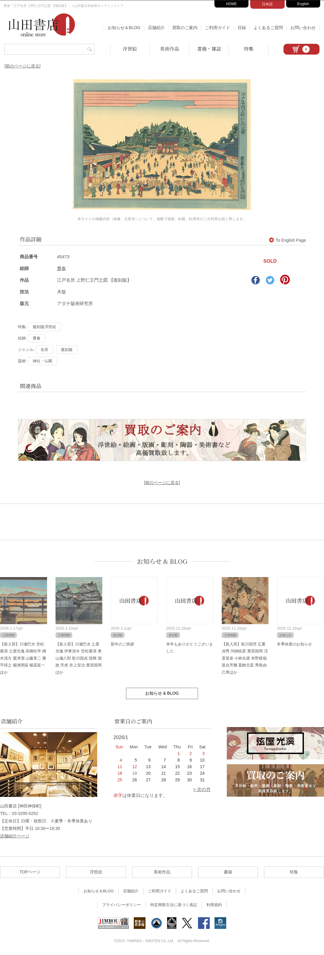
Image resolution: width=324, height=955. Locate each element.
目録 (242, 27)
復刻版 (67, 349)
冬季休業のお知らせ (294, 644)
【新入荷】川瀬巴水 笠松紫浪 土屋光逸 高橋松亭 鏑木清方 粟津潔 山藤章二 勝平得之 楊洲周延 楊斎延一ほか (23, 658)
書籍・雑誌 (209, 48)
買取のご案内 (184, 27)
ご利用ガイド (217, 27)
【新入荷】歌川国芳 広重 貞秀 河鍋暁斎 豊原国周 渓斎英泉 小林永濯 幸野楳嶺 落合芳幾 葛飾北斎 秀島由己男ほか (245, 658)
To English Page (287, 240)
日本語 (267, 4)
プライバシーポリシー (121, 905)
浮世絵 (130, 48)
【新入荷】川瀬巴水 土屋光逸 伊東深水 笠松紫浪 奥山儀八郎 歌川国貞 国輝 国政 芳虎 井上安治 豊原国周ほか (79, 658)
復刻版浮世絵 (44, 327)
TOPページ (30, 872)
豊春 (61, 268)
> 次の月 (202, 789)
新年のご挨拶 (122, 644)
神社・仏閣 (42, 361)
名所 (44, 349)
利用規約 (214, 905)
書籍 (228, 872)
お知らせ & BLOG (162, 561)
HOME (231, 4)
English (303, 4)
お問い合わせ (303, 27)
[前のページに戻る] (22, 66)
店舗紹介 (156, 27)
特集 (249, 48)
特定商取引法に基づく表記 (173, 905)
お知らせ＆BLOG (124, 27)
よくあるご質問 (268, 27)
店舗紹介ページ (14, 836)
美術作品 (169, 48)
